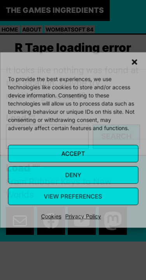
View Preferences (73, 196)
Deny (73, 174)
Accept (73, 153)
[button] (134, 62)
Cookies (51, 216)
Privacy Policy (83, 216)
